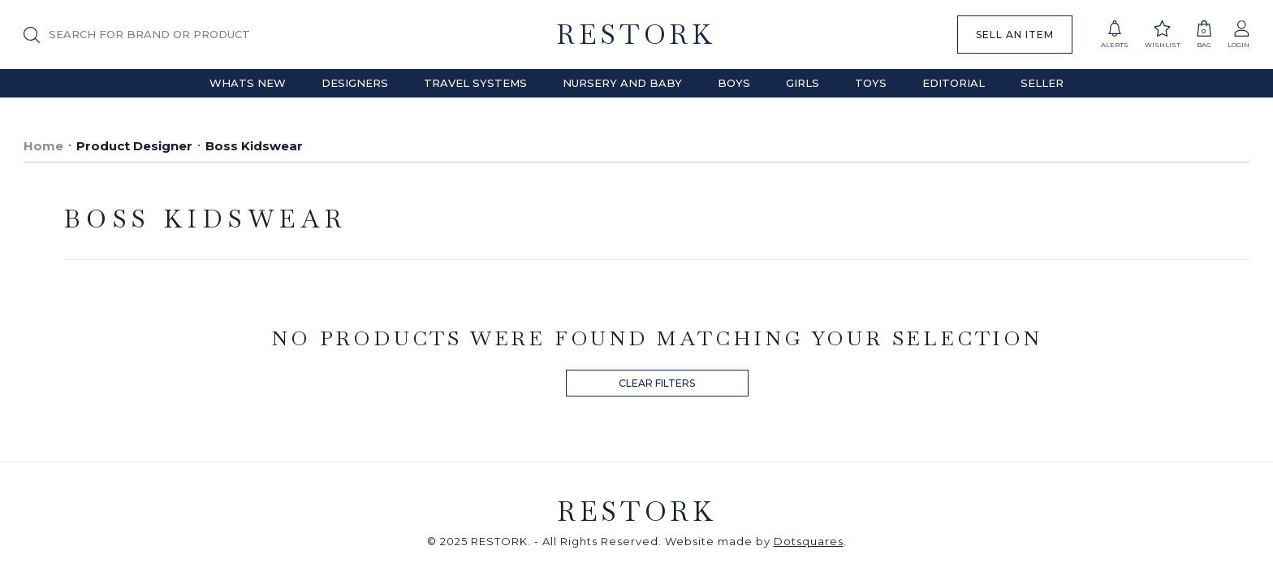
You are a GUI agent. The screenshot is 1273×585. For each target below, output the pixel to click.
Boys (734, 82)
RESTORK (636, 34)
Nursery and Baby (622, 82)
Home (43, 146)
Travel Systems (475, 82)
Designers (354, 82)
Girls (802, 82)
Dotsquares (809, 541)
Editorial (953, 82)
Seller (1042, 82)
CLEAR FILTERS (657, 383)
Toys (871, 82)
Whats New (247, 82)
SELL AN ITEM (1015, 34)
